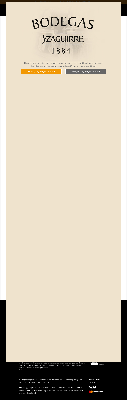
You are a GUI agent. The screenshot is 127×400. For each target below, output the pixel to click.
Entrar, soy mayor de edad (41, 71)
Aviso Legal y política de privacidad (35, 387)
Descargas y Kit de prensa (50, 390)
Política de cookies (59, 387)
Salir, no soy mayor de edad (86, 71)
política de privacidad (40, 367)
